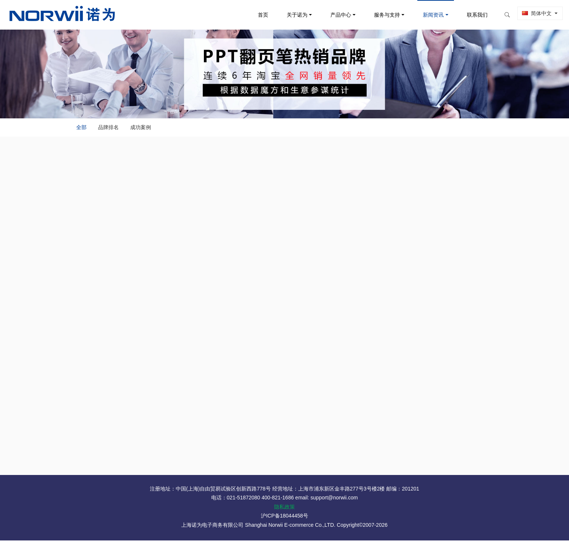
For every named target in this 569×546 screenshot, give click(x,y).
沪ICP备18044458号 (284, 521)
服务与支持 (380, 15)
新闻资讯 (425, 15)
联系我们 (469, 15)
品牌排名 (108, 130)
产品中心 (333, 15)
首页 (255, 15)
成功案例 (144, 130)
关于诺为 (289, 15)
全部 (78, 130)
